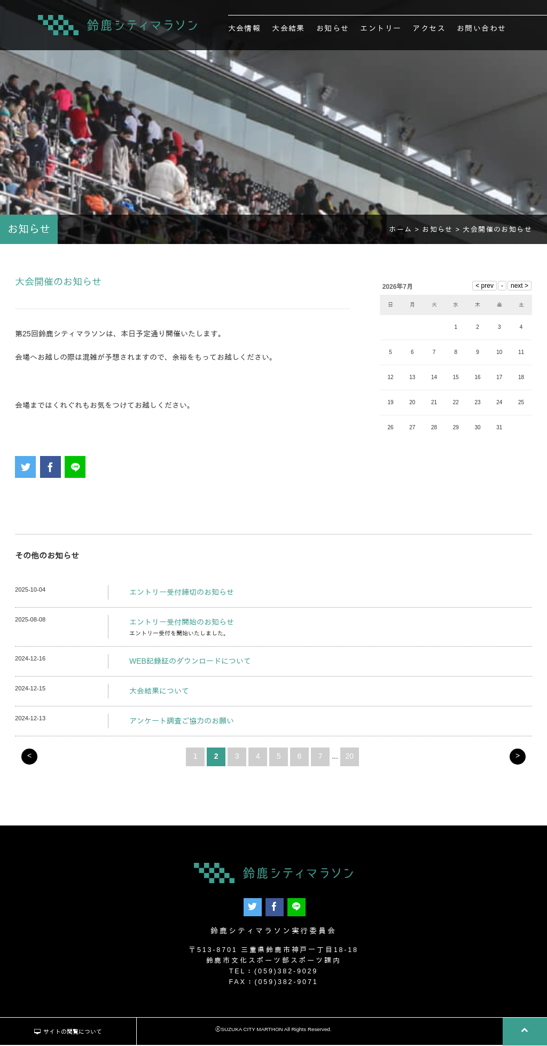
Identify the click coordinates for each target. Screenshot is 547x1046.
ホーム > (405, 231)
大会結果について (159, 692)
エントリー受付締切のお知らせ (181, 593)
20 (350, 757)
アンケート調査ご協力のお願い (181, 722)
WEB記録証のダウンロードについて (190, 663)
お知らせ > (442, 231)
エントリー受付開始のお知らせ (181, 623)
